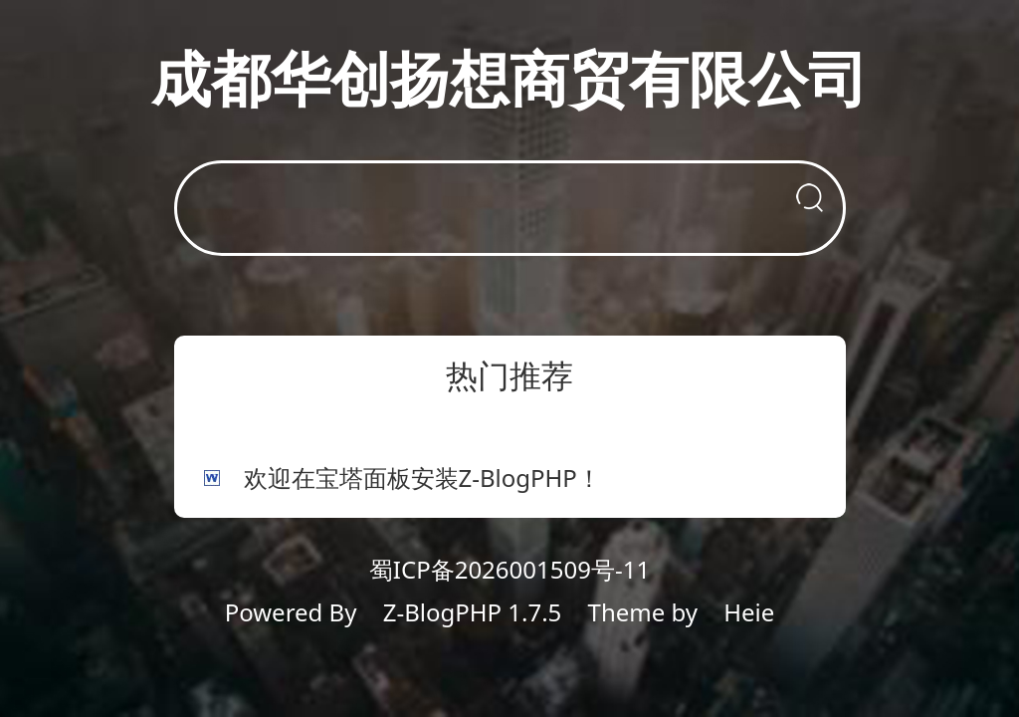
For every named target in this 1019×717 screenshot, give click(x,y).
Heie (748, 612)
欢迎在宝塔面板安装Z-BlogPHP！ (422, 477)
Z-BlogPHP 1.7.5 (472, 612)
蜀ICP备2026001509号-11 (509, 569)
